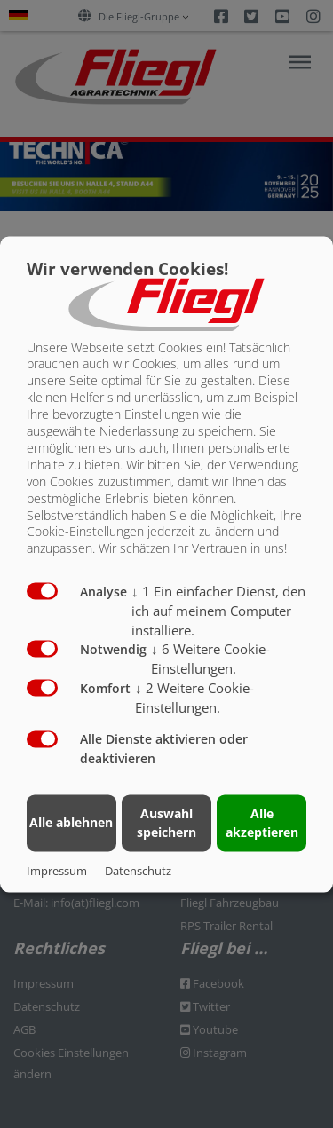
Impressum (57, 871)
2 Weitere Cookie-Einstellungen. (194, 697)
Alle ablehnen (71, 823)
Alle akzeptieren (262, 822)
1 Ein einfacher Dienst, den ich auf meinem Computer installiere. (218, 611)
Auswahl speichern (166, 822)
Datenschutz (138, 871)
